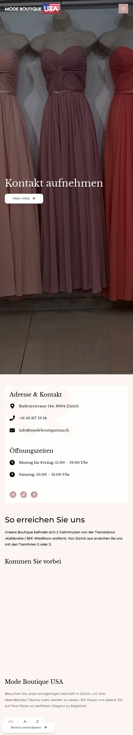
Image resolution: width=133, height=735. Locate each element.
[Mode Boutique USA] (32, 8)
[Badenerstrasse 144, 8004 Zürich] (66, 612)
